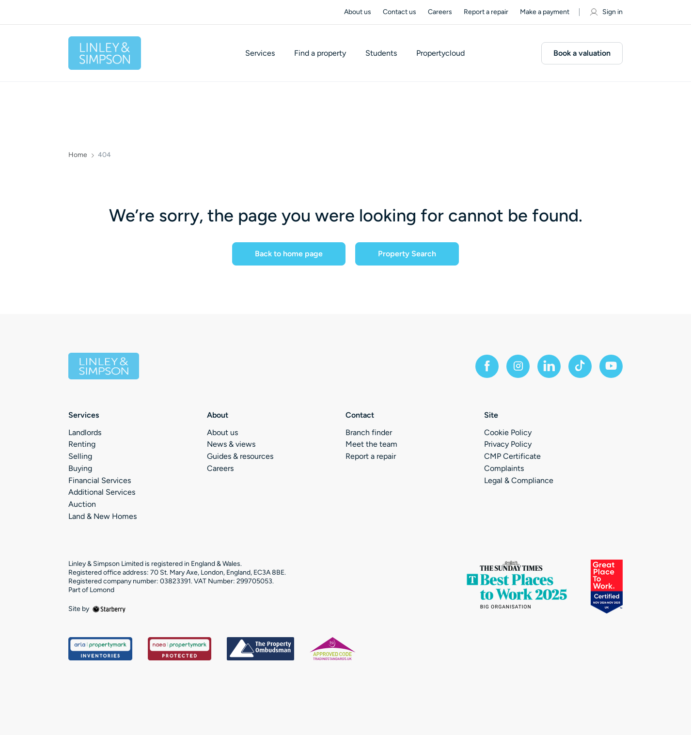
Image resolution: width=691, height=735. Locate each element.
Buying (80, 468)
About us (357, 12)
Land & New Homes (102, 516)
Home (77, 155)
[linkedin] (549, 366)
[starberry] (109, 609)
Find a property (320, 53)
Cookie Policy (508, 432)
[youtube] (611, 366)
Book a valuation (582, 53)
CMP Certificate (512, 456)
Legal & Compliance (518, 480)
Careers (440, 12)
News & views (231, 444)
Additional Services (101, 492)
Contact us (399, 12)
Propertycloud (440, 53)
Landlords (84, 432)
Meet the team (371, 444)
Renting (81, 444)
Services (260, 53)
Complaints (504, 468)
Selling (80, 456)
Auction (82, 504)
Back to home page (289, 253)
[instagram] (518, 366)
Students (381, 53)
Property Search (407, 253)
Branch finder (369, 432)
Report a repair (486, 12)
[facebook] (487, 366)
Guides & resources (240, 456)
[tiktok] (580, 366)
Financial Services (99, 480)
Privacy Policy (508, 444)
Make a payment (544, 12)
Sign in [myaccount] (606, 12)
